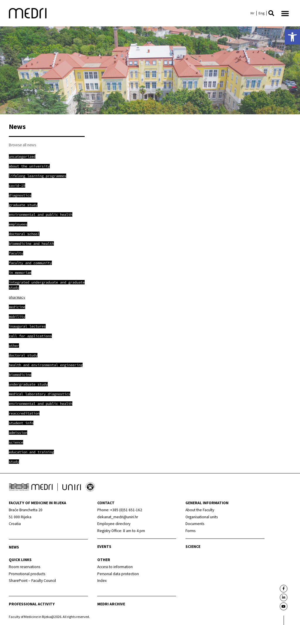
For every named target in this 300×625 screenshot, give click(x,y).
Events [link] (104, 546)
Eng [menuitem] (261, 13)
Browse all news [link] (22, 144)
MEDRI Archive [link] (111, 604)
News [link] (14, 547)
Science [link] (192, 546)
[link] (292, 37)
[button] (271, 13)
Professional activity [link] (32, 604)
